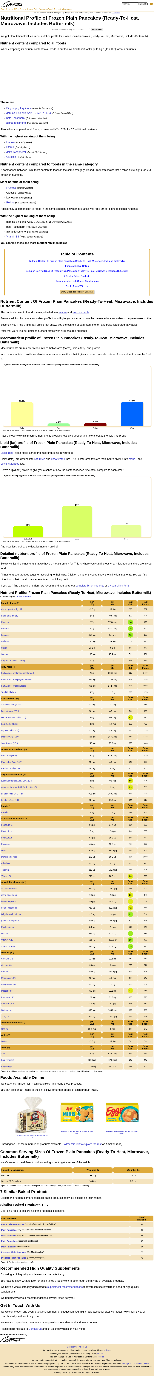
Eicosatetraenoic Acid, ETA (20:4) (16, 781)
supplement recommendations (65, 1286)
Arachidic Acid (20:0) (10, 704)
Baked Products (24, 596)
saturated (39, 459)
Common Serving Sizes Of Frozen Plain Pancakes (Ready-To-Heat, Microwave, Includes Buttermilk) (77, 271)
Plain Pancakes (9, 1230)
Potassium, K (7, 997)
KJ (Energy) (6, 1066)
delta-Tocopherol (16, 152)
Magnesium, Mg (8, 978)
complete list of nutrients (90, 585)
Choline (4, 1029)
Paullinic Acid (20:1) (10, 768)
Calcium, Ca (7, 959)
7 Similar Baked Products (77, 276)
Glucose (11, 156)
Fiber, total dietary (9, 616)
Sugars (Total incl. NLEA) (13, 660)
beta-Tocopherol (15, 118)
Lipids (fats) (7, 452)
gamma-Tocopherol (10, 920)
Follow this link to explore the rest (82, 1144)
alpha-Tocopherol (9, 888)
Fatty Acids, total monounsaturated (17, 673)
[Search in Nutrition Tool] (71, 29)
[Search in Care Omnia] (130, 3)
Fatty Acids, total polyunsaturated (16, 679)
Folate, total (6, 838)
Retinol (10, 202)
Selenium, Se (7, 1003)
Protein (4, 812)
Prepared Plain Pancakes (13, 1252)
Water (4, 1041)
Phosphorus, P (8, 991)
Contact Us (35, 1328)
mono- (132, 459)
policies (107, 1350)
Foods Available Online (77, 266)
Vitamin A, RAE (8, 946)
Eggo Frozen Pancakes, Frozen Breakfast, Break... (122, 1132)
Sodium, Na (6, 1010)
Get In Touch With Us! (77, 286)
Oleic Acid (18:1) (9, 755)
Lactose (10, 142)
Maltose (5, 641)
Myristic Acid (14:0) (10, 730)
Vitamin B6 (12, 236)
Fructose (11, 187)
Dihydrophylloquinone (19, 108)
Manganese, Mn (8, 984)
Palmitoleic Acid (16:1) (11, 762)
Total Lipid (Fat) (8, 692)
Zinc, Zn (5, 1016)
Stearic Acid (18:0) (9, 743)
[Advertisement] (77, 76)
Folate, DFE (6, 825)
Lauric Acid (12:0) (9, 724)
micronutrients (81, 312)
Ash (3, 1053)
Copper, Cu (6, 965)
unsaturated (58, 459)
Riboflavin (5, 863)
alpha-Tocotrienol (16, 122)
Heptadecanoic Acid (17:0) (13, 717)
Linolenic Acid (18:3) (10, 800)
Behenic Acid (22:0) (10, 711)
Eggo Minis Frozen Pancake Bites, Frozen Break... (77, 1132)
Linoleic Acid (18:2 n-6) (12, 794)
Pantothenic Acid (9, 857)
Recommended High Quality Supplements (77, 281)
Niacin (4, 850)
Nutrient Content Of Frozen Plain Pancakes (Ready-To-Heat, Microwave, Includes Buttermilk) (77, 261)
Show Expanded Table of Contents (77, 292)
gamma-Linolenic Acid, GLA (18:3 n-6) (28, 113)
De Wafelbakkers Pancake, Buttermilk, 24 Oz (32, 1136)
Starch (10, 147)
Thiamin (5, 870)
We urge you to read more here (135, 1363)
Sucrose (5, 654)
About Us (83, 1347)
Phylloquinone (7, 927)
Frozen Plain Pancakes (12, 1224)
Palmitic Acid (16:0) (10, 737)
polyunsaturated (10, 463)
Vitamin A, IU (7, 940)
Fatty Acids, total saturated (13, 686)
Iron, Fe (4, 971)
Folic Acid (5, 844)
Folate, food (6, 831)
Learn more (116, 13)
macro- (63, 312)
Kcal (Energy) (7, 1060)
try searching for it (118, 585)
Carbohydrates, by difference (14, 609)
